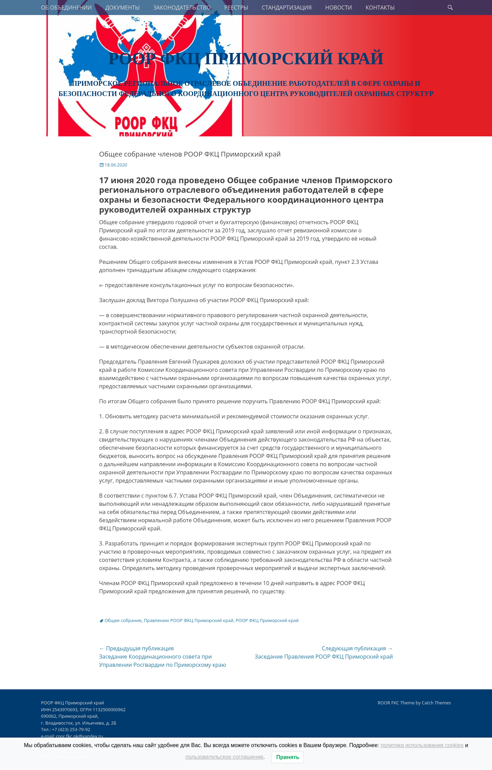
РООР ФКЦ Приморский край (245, 58)
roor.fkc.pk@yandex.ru (79, 736)
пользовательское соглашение (224, 757)
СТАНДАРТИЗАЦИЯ (287, 7)
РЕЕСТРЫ (236, 7)
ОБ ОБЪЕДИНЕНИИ (66, 7)
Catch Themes (436, 703)
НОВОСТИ (338, 7)
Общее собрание (123, 620)
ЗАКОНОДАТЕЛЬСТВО (182, 7)
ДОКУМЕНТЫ (122, 7)
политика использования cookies (422, 745)
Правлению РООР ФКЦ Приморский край (188, 620)
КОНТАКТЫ (380, 7)
